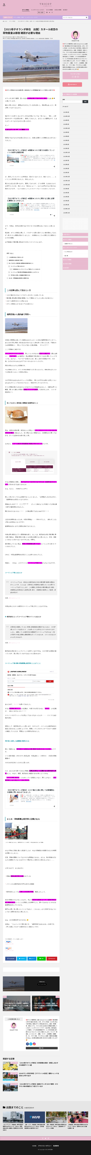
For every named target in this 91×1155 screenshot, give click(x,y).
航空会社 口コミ (34, 38)
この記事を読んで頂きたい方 (15, 257)
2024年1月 (66, 124)
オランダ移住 (25, 9)
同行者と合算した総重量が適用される (19, 275)
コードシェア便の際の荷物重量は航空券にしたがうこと (23, 272)
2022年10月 (66, 156)
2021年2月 (66, 200)
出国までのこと (23, 37)
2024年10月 (66, 116)
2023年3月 (66, 140)
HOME (5, 21)
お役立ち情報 (58, 9)
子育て (22, 17)
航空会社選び (42, 38)
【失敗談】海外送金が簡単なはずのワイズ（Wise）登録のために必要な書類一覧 (78, 1126)
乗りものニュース (14, 598)
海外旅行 (24, 38)
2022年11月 (66, 152)
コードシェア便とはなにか (16, 266)
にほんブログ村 (9, 944)
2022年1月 (66, 172)
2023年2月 (66, 144)
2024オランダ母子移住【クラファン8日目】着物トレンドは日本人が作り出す (39, 1074)
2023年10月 (66, 128)
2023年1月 (66, 148)
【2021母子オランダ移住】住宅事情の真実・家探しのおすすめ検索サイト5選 (38, 1064)
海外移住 (28, 38)
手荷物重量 (12, 38)
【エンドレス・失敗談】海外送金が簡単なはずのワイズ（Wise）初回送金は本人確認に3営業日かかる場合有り (13, 1127)
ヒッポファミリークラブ (37, 9)
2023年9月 (66, 132)
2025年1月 (66, 112)
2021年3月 (66, 196)
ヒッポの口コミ (68, 251)
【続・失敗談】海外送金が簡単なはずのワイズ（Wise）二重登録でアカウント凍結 (56, 1126)
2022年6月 (66, 164)
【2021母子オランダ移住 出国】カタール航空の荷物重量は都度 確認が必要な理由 (35, 21)
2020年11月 (66, 212)
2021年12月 (66, 176)
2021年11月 (66, 180)
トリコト (50, 1149)
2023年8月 (66, 136)
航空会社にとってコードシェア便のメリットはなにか (24, 269)
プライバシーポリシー (45, 1146)
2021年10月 (66, 184)
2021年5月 (66, 192)
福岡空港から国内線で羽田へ (15, 260)
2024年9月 (66, 120)
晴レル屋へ (41, 12)
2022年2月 (66, 168)
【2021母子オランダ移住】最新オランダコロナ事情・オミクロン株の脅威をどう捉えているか (38, 1085)
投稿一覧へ (41, 1048)
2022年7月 (66, 160)
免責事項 (56, 1146)
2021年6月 (66, 188)
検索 (64, 99)
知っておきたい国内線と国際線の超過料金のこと (20, 263)
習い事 (66, 255)
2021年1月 (66, 204)
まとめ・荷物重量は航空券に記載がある (18, 278)
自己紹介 (65, 9)
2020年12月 (66, 208)
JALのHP (16, 704)
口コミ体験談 (49, 9)
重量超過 (47, 38)
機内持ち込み (18, 38)
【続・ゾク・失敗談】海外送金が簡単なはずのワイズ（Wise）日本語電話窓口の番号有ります (34, 1126)
